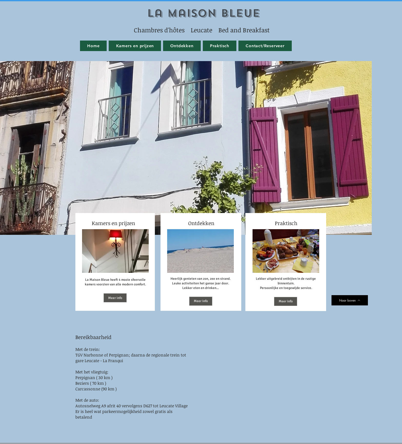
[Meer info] (115, 297)
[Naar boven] (349, 300)
